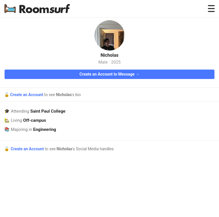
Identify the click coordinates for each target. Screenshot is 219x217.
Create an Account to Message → (109, 74)
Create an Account (27, 94)
